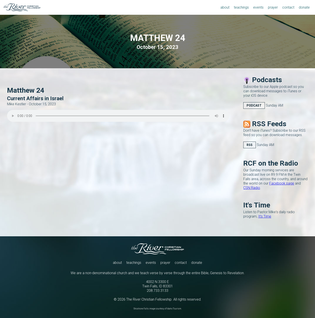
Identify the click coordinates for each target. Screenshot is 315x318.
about (117, 263)
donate (196, 263)
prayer (165, 263)
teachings (133, 263)
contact (181, 263)
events (151, 263)
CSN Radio (251, 188)
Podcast (254, 105)
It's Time (264, 216)
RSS (250, 145)
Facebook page (281, 183)
